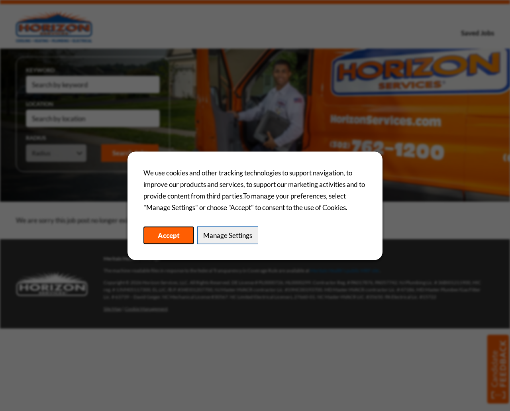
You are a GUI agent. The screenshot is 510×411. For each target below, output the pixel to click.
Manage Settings (227, 235)
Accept (169, 235)
